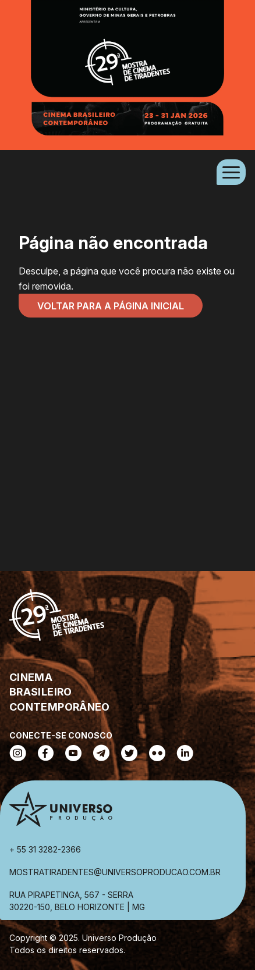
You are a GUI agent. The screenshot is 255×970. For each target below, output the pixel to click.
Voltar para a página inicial (110, 306)
